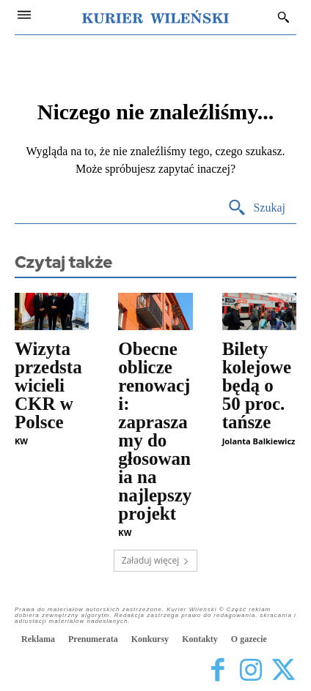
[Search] (256, 208)
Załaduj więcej (156, 560)
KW (21, 441)
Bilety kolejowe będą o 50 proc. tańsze (256, 385)
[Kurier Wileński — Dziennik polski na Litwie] (155, 16)
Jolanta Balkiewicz (259, 441)
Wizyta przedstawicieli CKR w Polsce (48, 385)
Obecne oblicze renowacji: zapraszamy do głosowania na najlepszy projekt (154, 431)
